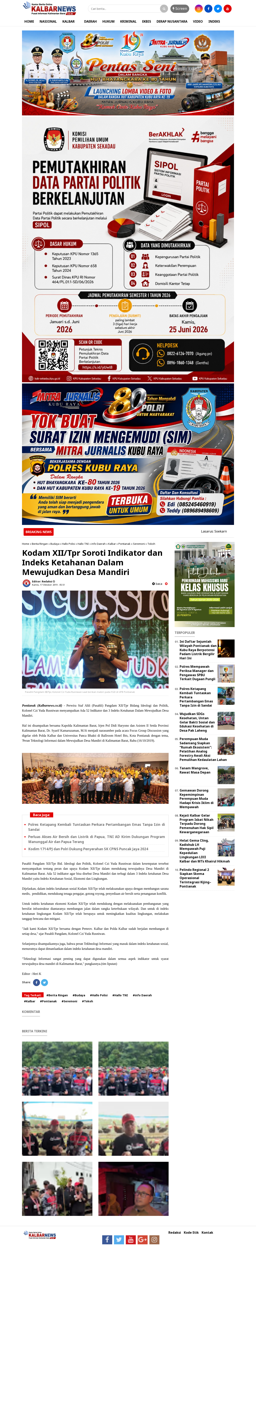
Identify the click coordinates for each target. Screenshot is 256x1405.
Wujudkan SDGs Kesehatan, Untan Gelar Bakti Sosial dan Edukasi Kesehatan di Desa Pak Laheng (197, 722)
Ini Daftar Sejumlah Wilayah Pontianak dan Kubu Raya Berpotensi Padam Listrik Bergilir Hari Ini (198, 649)
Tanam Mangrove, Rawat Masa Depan (195, 770)
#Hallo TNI (120, 995)
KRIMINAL (128, 21)
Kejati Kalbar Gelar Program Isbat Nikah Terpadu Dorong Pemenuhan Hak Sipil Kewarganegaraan (197, 823)
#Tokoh (87, 1001)
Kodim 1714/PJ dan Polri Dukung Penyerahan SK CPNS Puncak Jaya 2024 (88, 849)
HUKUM (108, 21)
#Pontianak (48, 1001)
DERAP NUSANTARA (172, 21)
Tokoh (151, 544)
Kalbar (112, 544)
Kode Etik (191, 1233)
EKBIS (146, 21)
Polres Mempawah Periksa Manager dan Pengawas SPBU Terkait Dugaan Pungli (197, 672)
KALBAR (68, 21)
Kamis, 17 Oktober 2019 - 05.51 (48, 584)
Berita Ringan (40, 544)
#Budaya (79, 995)
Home (25, 544)
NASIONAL (48, 21)
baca (157, 583)
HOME (29, 21)
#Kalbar (29, 1001)
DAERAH (90, 21)
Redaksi (174, 1233)
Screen (180, 8)
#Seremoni (69, 1001)
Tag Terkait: (33, 995)
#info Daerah (142, 995)
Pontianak (124, 544)
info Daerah (98, 544)
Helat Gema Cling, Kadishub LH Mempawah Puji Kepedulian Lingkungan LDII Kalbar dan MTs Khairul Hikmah (205, 850)
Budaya (54, 544)
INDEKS (214, 21)
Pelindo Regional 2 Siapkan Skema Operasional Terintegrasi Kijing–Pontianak (195, 878)
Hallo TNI (83, 544)
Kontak (207, 1233)
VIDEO (198, 21)
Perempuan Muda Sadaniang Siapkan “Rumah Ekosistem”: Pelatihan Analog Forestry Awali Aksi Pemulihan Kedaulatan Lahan (203, 749)
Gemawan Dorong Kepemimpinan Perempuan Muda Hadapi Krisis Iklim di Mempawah (197, 798)
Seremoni (139, 544)
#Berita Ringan (57, 995)
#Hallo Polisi (99, 995)
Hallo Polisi (68, 544)
